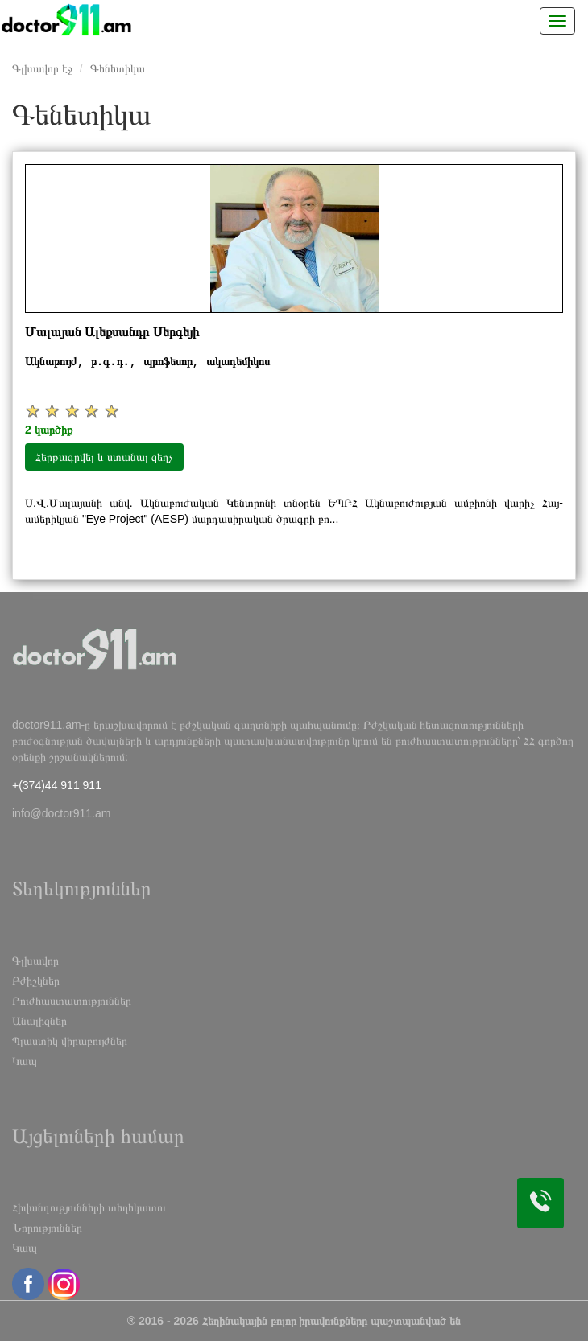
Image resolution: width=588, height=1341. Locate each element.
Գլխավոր (35, 960)
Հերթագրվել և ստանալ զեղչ (104, 456)
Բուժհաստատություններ (71, 1000)
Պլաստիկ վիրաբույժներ (69, 1041)
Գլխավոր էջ (42, 68)
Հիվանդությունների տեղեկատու (89, 1207)
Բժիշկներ (36, 980)
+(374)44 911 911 (56, 785)
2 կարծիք (48, 429)
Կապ (24, 1061)
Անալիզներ (39, 1020)
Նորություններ (47, 1227)
